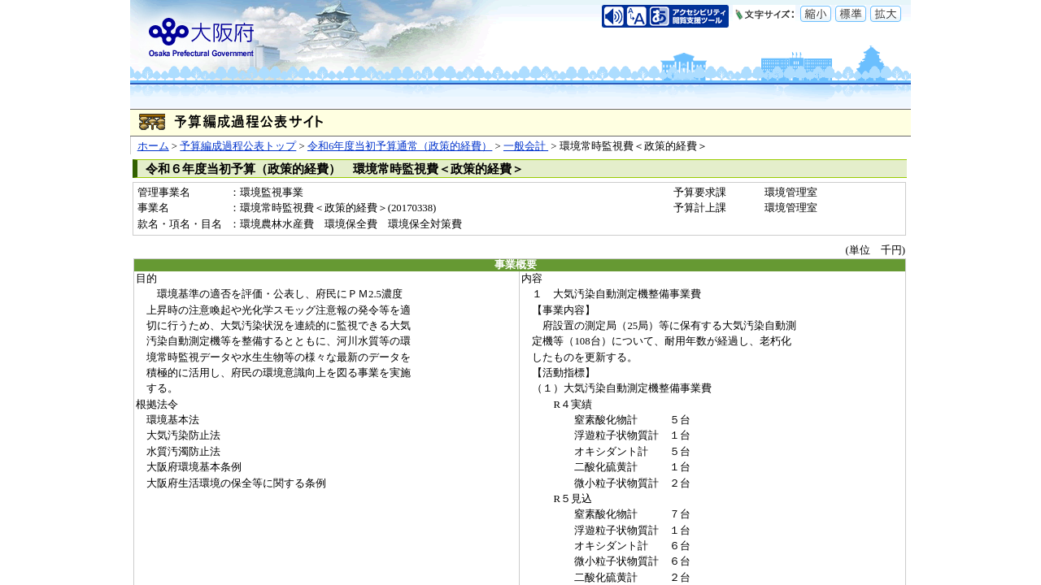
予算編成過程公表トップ (238, 146)
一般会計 (525, 146)
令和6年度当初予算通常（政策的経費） (399, 146)
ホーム (153, 146)
